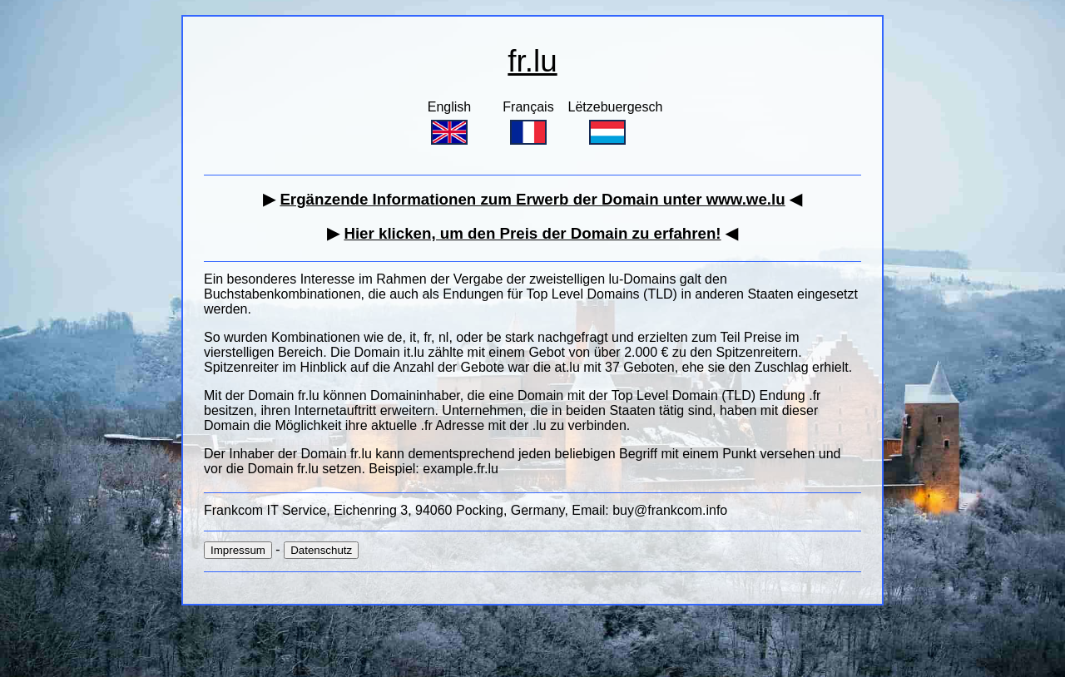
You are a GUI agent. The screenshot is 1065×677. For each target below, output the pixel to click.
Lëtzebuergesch (615, 122)
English (449, 122)
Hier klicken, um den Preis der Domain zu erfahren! (532, 233)
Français (528, 122)
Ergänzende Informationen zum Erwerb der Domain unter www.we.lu (532, 199)
